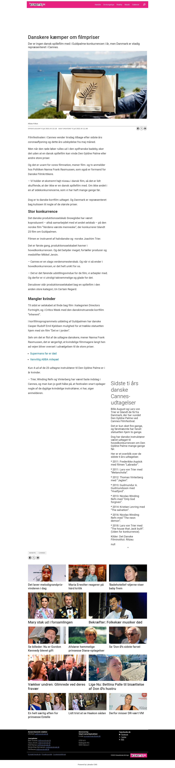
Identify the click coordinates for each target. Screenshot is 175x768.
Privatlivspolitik (47, 754)
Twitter (123, 737)
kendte (32, 553)
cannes (42, 553)
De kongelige (108, 4)
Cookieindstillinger (59, 754)
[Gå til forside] (37, 4)
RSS (122, 739)
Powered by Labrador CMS (87, 764)
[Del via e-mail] (145, 128)
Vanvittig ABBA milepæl (44, 359)
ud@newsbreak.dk (41, 734)
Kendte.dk (37, 754)
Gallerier (135, 4)
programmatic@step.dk (92, 736)
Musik (127, 4)
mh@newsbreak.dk (52, 747)
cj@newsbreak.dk (44, 743)
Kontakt (31, 754)
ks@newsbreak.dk (44, 745)
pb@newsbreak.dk (42, 749)
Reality (119, 4)
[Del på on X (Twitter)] (141, 128)
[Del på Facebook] (138, 128)
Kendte (98, 4)
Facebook (124, 734)
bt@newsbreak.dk (44, 740)
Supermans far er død (43, 353)
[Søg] (144, 4)
